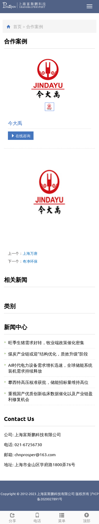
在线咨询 (20, 135)
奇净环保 (30, 261)
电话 (37, 517)
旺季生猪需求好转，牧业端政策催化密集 (46, 342)
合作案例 (34, 26)
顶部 (86, 517)
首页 (17, 26)
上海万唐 (30, 253)
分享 (12, 517)
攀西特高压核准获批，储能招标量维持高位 (48, 382)
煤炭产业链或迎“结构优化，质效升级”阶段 (48, 353)
